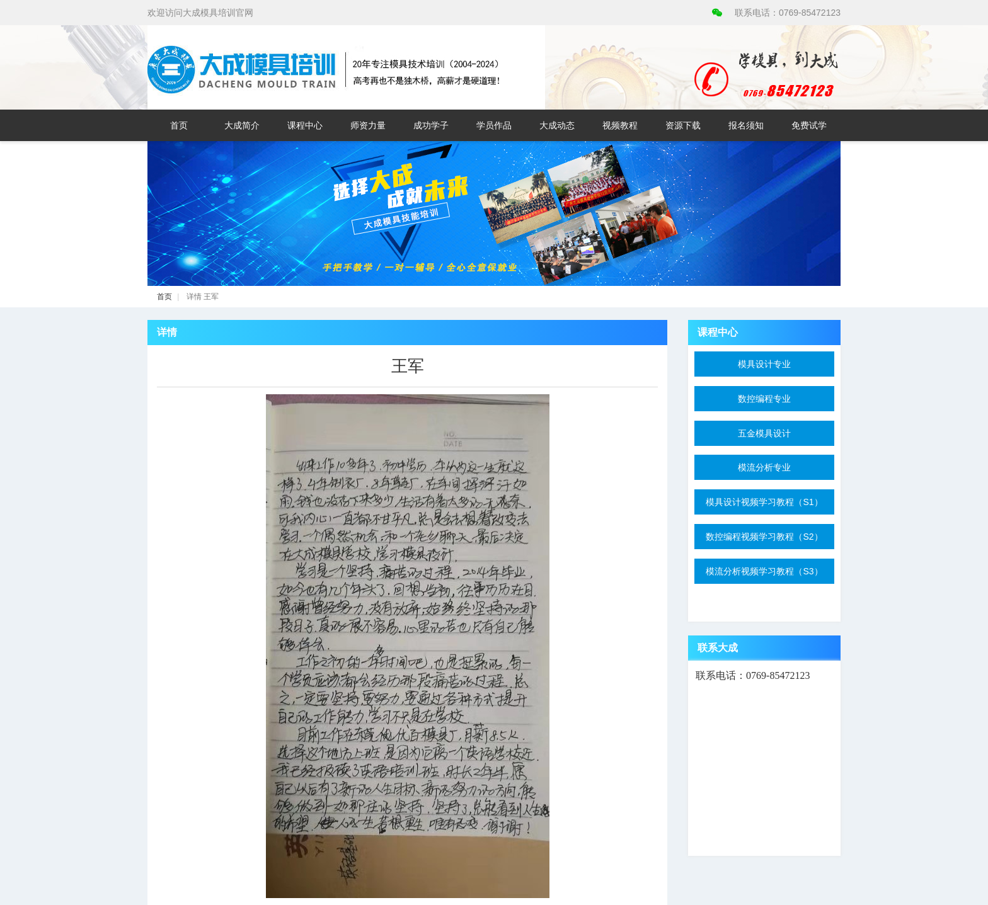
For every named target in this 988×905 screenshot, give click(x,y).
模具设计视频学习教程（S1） (764, 502)
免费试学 (809, 125)
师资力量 (368, 125)
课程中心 (305, 125)
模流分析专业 (764, 467)
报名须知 (746, 125)
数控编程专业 (764, 399)
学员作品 (494, 125)
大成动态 (557, 125)
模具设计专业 (764, 364)
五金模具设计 (764, 433)
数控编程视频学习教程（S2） (764, 537)
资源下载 (683, 125)
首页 (179, 125)
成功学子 (431, 125)
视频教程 (620, 125)
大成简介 (242, 125)
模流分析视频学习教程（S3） (764, 571)
